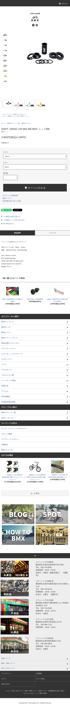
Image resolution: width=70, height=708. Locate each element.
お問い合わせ (5, 684)
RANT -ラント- (24, 116)
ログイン (4, 678)
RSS (40, 693)
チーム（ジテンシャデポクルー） (14, 428)
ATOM (45, 693)
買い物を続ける (7, 224)
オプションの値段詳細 (10, 195)
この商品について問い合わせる (12, 220)
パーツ (10, 114)
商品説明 (17, 233)
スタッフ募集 (6, 434)
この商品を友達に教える (10, 216)
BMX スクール (7, 450)
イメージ (52, 233)
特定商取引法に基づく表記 (12, 201)
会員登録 (39, 673)
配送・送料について (31, 690)
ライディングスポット (10, 439)
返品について (7, 198)
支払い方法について (17, 690)
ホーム (4, 114)
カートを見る (40, 678)
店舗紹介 (4, 444)
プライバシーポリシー (29, 693)
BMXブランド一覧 (13, 116)
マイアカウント (6, 673)
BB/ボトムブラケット (20, 114)
